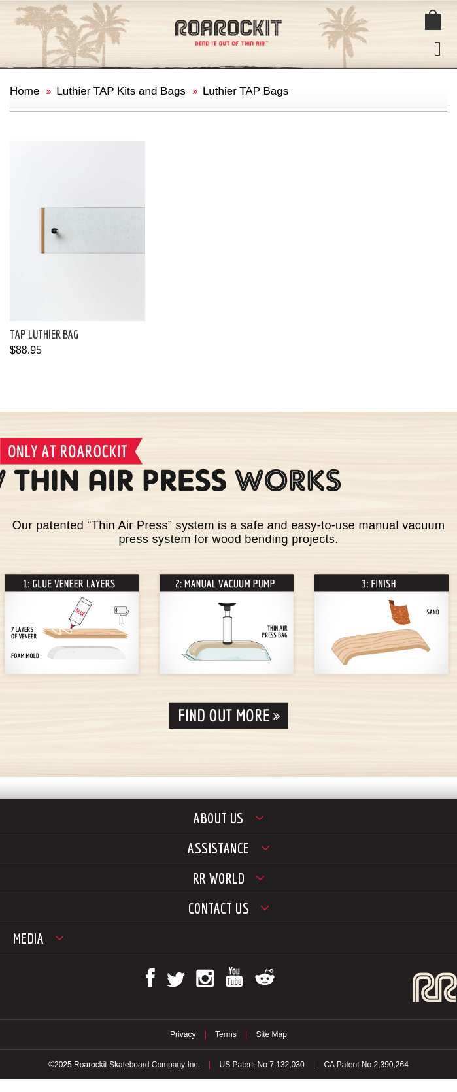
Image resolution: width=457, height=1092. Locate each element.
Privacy (182, 1034)
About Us (219, 818)
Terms (226, 1034)
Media (28, 938)
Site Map (271, 1034)
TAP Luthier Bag (44, 334)
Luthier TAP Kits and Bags (121, 91)
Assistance (218, 848)
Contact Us (218, 908)
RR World (219, 878)
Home (24, 91)
